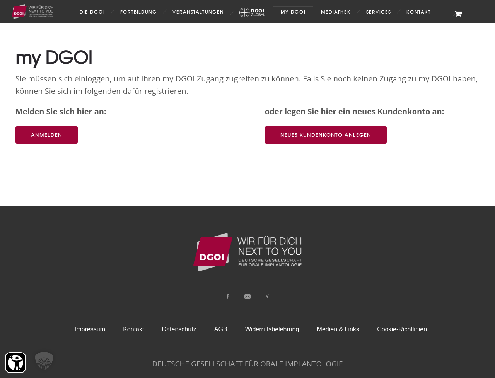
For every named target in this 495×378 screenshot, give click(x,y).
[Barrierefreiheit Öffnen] (15, 362)
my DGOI (293, 11)
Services (378, 11)
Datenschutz (179, 329)
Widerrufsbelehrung (272, 329)
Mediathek (336, 11)
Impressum (90, 329)
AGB (220, 329)
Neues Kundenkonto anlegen (325, 134)
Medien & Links (338, 329)
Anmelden (46, 134)
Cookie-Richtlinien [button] (402, 329)
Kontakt (418, 11)
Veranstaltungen (198, 11)
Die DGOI (92, 11)
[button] (44, 361)
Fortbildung (138, 11)
